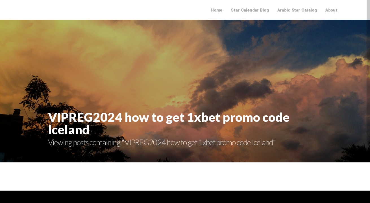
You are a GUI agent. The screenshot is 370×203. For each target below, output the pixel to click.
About (331, 10)
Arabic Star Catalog (297, 10)
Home (216, 10)
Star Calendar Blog (250, 10)
